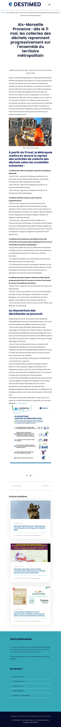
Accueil (3, 12)
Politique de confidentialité (21, 695)
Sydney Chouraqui (15, 656)
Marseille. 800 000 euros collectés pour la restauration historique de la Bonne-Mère (30, 528)
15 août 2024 (18, 609)
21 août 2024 (18, 566)
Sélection (20, 535)
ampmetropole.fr (21, 403)
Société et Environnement (32, 535)
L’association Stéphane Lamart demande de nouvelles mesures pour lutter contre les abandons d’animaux (29, 614)
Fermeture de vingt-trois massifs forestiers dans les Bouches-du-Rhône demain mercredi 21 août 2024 (29, 571)
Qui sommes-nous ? (19, 681)
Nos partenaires (18, 676)
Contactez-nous (18, 686)
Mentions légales (18, 691)
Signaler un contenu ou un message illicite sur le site (30, 716)
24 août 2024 (18, 523)
